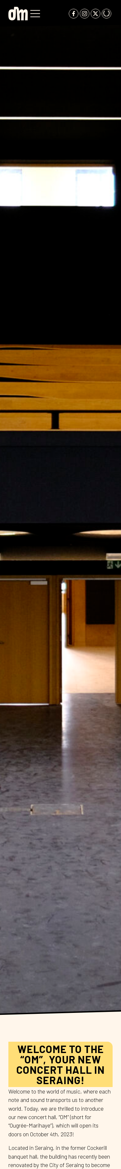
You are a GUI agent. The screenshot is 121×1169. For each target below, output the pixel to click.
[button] (35, 13)
